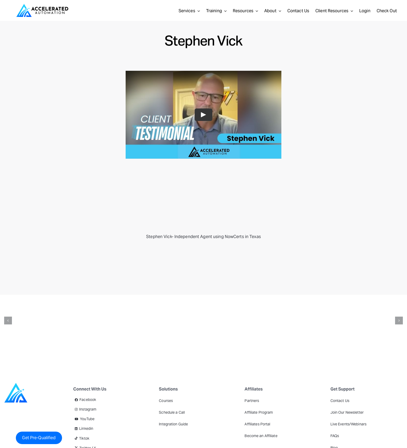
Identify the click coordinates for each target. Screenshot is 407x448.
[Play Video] (203, 114)
